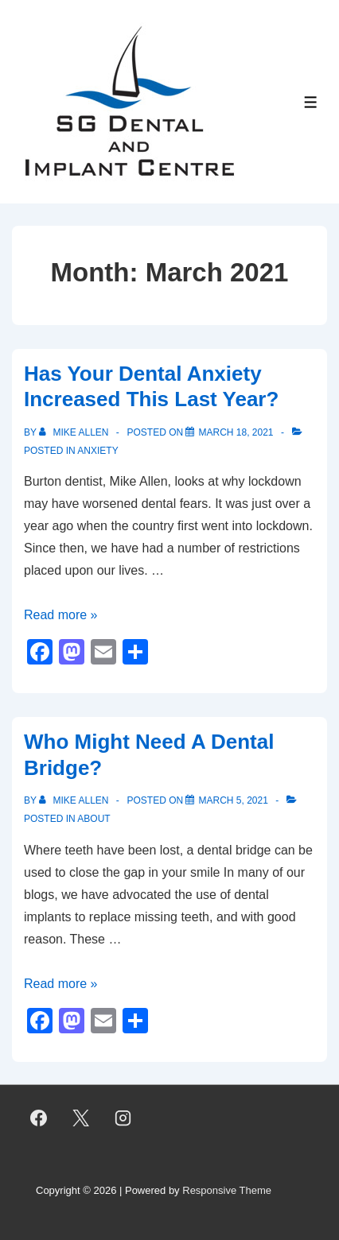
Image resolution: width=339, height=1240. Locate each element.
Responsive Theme (226, 1190)
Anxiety (97, 450)
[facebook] (39, 1117)
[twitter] (81, 1117)
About (93, 818)
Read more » (61, 615)
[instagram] (123, 1117)
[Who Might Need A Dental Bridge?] (232, 800)
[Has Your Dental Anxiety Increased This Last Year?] (235, 432)
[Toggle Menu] (310, 102)
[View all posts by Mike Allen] (75, 432)
